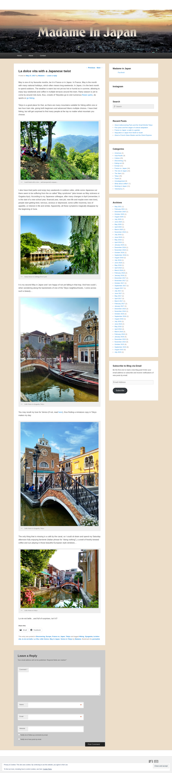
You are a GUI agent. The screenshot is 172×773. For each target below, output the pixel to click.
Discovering (40, 636)
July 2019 (118, 234)
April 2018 (118, 268)
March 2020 (119, 229)
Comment (23, 669)
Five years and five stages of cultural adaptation (131, 127)
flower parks (87, 95)
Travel (117, 178)
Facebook (121, 72)
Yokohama (118, 189)
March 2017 (119, 301)
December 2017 (120, 278)
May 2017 (118, 296)
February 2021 (120, 209)
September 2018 (120, 255)
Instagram (156, 762)
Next (100, 68)
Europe (48, 636)
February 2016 (120, 334)
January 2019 (119, 245)
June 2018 (118, 263)
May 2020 (118, 224)
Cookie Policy (47, 769)
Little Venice (44, 639)
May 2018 (118, 265)
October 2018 (119, 252)
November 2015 (120, 342)
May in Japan (55, 639)
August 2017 (119, 288)
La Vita (36, 639)
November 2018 (120, 250)
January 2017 (119, 306)
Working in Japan (121, 186)
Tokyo (68, 636)
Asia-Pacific (119, 155)
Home (19, 56)
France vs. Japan (58, 636)
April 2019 (118, 242)
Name (21, 704)
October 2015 (119, 344)
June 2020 (118, 222)
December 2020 (120, 212)
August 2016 (119, 319)
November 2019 (120, 232)
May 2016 (118, 326)
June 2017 (118, 293)
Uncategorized (120, 181)
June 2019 (118, 237)
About (31, 56)
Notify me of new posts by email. (31, 739)
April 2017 (118, 298)
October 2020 (119, 214)
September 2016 (120, 316)
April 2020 (118, 227)
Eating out (118, 163)
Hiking (81, 636)
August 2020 (119, 217)
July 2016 (118, 321)
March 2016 (119, 332)
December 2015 (120, 339)
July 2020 (118, 219)
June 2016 (118, 324)
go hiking (30, 98)
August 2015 (119, 349)
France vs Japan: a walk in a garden (127, 130)
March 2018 (119, 270)
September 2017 (120, 286)
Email (21, 716)
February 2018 (120, 273)
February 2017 (120, 303)
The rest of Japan (121, 171)
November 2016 (120, 311)
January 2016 (119, 337)
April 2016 (118, 329)
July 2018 (118, 260)
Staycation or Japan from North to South (129, 133)
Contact (43, 56)
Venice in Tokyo (66, 639)
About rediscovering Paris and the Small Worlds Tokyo (133, 125)
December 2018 (120, 247)
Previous (90, 68)
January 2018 (119, 275)
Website (22, 728)
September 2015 (120, 347)
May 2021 (118, 206)
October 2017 (119, 283)
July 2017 (118, 291)
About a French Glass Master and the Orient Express (133, 135)
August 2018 (119, 258)
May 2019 (118, 240)
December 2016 (120, 309)
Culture (117, 158)
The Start (118, 173)
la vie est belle (27, 639)
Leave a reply (52, 76)
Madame (41, 76)
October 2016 (119, 314)
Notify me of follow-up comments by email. (34, 735)
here (60, 412)
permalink (96, 639)
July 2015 (118, 352)
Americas (118, 153)
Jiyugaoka (89, 636)
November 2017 (120, 280)
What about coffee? (121, 184)
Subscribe (120, 390)
